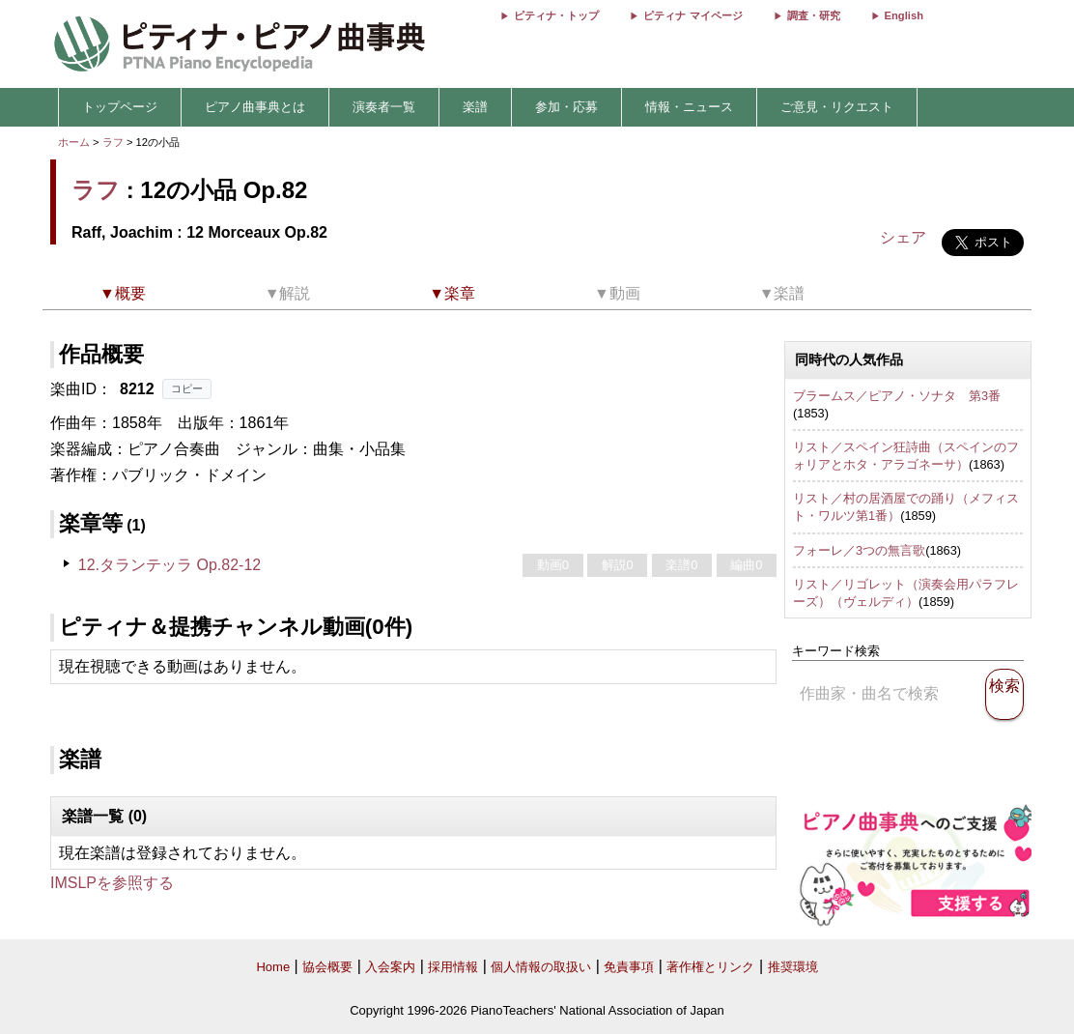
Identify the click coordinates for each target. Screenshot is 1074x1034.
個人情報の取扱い (541, 967)
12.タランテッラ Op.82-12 (169, 565)
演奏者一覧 (384, 107)
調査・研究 (813, 15)
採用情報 (453, 967)
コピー (187, 388)
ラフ (113, 142)
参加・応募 (566, 107)
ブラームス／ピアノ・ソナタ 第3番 (897, 395)
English (904, 15)
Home (273, 967)
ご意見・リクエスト (836, 107)
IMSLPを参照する (112, 883)
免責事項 (629, 967)
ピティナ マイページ (692, 15)
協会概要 (327, 967)
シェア (903, 237)
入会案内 (390, 967)
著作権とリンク (710, 967)
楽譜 (475, 107)
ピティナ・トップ (556, 15)
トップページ (119, 107)
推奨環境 (793, 967)
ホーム (74, 142)
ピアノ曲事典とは (255, 107)
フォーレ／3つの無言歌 (859, 550)
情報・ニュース (689, 107)
